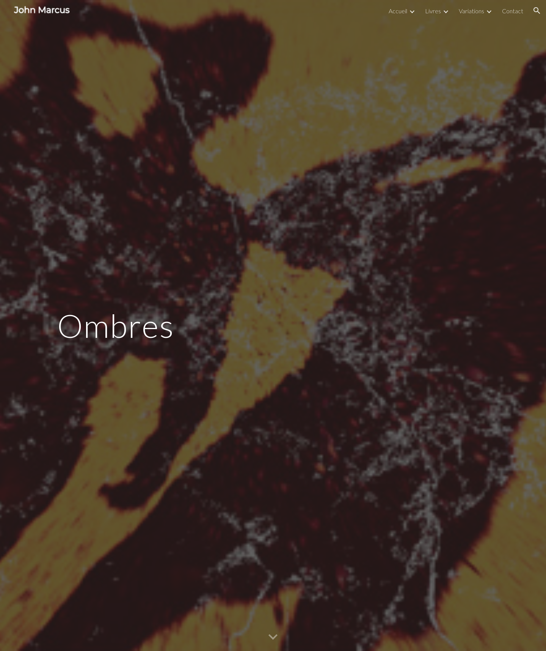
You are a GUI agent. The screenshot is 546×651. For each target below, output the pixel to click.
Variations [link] (471, 10)
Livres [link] (433, 10)
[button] (537, 11)
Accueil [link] (398, 10)
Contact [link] (512, 10)
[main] (198, 325)
